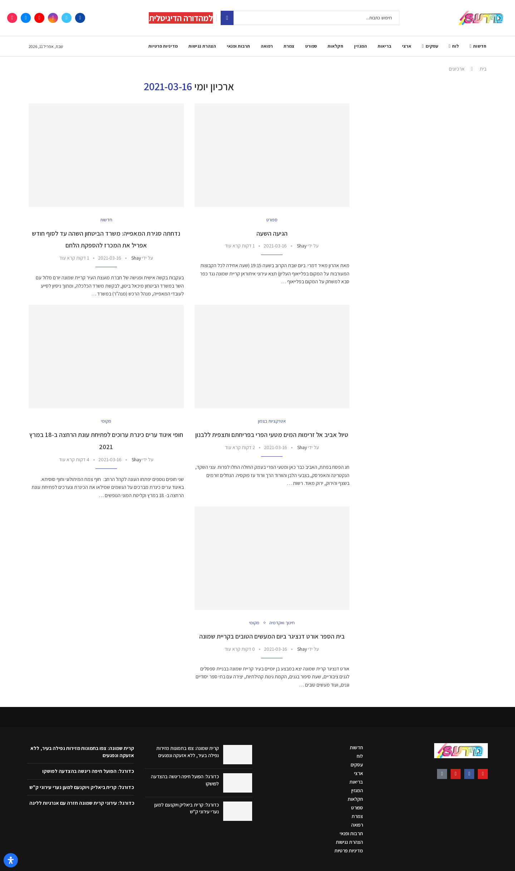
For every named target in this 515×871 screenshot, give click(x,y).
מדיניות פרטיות (163, 46)
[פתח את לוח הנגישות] (11, 860)
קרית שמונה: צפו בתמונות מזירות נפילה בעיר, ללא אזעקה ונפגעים (187, 752)
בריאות (384, 46)
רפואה (267, 46)
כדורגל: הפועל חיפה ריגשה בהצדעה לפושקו (88, 771)
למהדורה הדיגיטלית (181, 18)
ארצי (406, 46)
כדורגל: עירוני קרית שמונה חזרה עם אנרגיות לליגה (81, 803)
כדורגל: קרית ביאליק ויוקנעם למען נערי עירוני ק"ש (81, 787)
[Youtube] (39, 18)
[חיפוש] (310, 18)
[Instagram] (53, 18)
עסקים (432, 46)
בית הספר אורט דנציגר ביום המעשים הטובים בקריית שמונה (272, 636)
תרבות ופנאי (238, 46)
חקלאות (335, 46)
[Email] (26, 18)
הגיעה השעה (272, 233)
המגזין (360, 46)
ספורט (311, 46)
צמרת (289, 46)
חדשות (479, 46)
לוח (455, 46)
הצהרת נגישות (202, 46)
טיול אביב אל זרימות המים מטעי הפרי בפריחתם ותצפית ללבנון (271, 434)
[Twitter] (67, 18)
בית (483, 69)
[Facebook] (80, 18)
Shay (301, 245)
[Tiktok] (12, 18)
